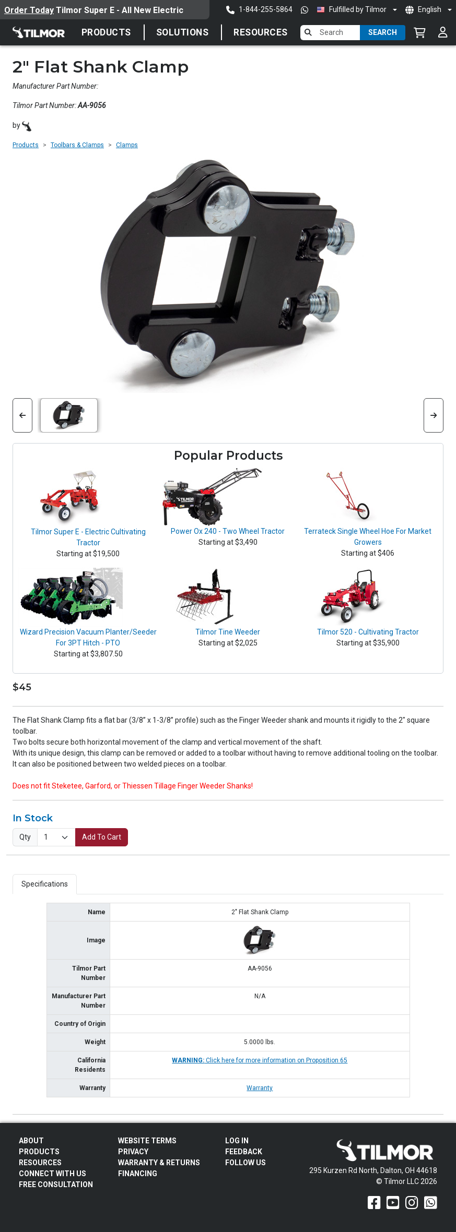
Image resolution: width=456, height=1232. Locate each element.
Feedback (243, 1151)
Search (382, 32)
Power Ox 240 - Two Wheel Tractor (228, 531)
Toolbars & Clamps (77, 145)
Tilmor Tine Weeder (227, 632)
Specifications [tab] (44, 884)
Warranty (260, 1088)
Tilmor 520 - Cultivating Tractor (368, 632)
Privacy (133, 1151)
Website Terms (147, 1141)
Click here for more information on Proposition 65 (259, 1060)
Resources (260, 32)
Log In (237, 1141)
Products (106, 32)
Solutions (182, 32)
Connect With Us (52, 1173)
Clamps (127, 145)
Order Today (29, 10)
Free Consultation (56, 1184)
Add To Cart (101, 837)
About (31, 1141)
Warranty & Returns (159, 1162)
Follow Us (245, 1162)
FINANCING (137, 1173)
